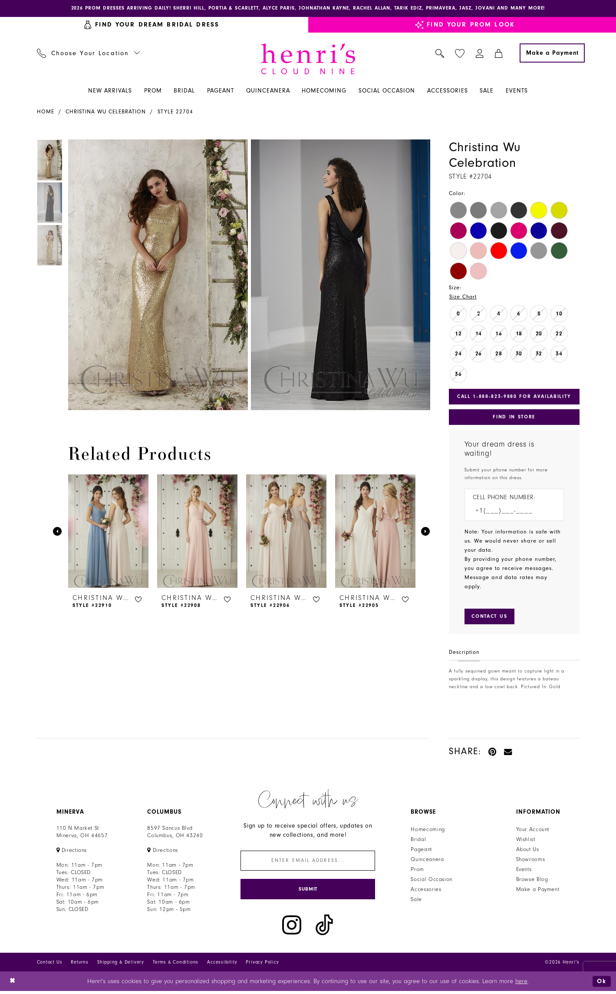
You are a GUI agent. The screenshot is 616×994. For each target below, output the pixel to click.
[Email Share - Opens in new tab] (508, 753)
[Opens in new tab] (71, 852)
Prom (417, 871)
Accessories (426, 891)
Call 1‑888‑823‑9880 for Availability (514, 397)
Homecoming (428, 831)
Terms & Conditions (175, 964)
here (521, 983)
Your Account (533, 831)
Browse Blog (532, 881)
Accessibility (222, 964)
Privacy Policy (262, 964)
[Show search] (439, 53)
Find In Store (514, 418)
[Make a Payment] (552, 53)
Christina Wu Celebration (106, 112)
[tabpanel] (156, 275)
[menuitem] (88, 53)
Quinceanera (427, 861)
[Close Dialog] (12, 983)
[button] (479, 53)
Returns (80, 964)
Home (45, 112)
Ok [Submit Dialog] (601, 983)
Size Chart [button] (463, 297)
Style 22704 (175, 112)
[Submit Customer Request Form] (490, 618)
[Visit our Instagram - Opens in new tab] (291, 928)
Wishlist (525, 841)
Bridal (418, 841)
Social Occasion (431, 881)
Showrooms (530, 861)
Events (524, 871)
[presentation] (108, 532)
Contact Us (50, 964)
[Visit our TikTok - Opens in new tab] (324, 928)
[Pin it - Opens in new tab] (492, 753)
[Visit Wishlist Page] (459, 54)
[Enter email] (307, 862)
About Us (527, 851)
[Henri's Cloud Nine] (308, 59)
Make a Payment (538, 891)
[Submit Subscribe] (307, 891)
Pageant (421, 851)
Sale (416, 901)
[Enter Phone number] (510, 512)
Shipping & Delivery (120, 964)
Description (464, 654)
